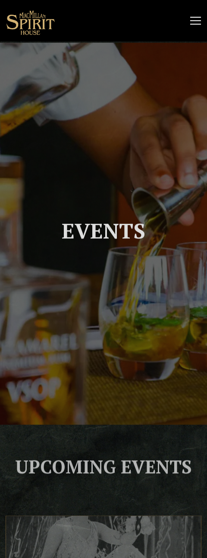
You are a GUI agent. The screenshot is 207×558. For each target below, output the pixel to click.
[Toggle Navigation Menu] (195, 21)
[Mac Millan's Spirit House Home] (36, 21)
